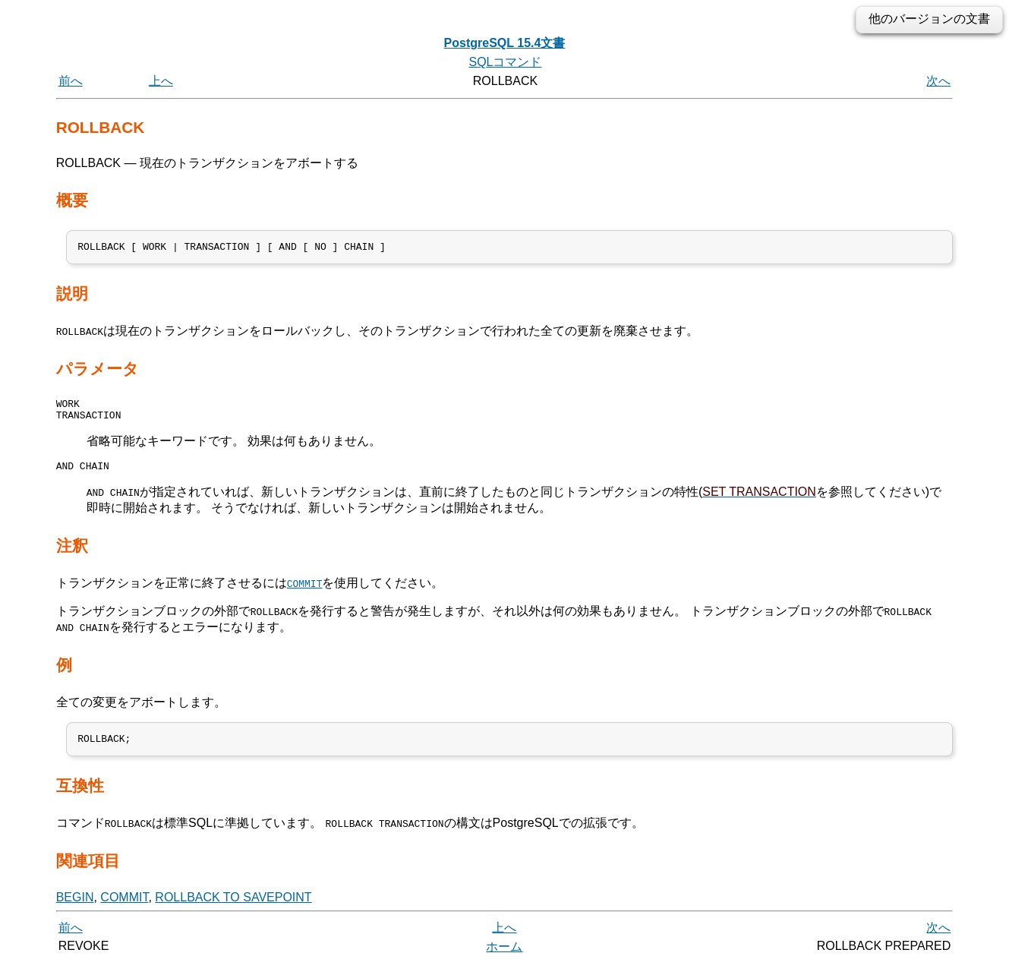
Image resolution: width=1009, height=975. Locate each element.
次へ (938, 80)
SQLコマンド (504, 61)
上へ (161, 80)
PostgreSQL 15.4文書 (505, 42)
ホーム (504, 957)
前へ (70, 80)
